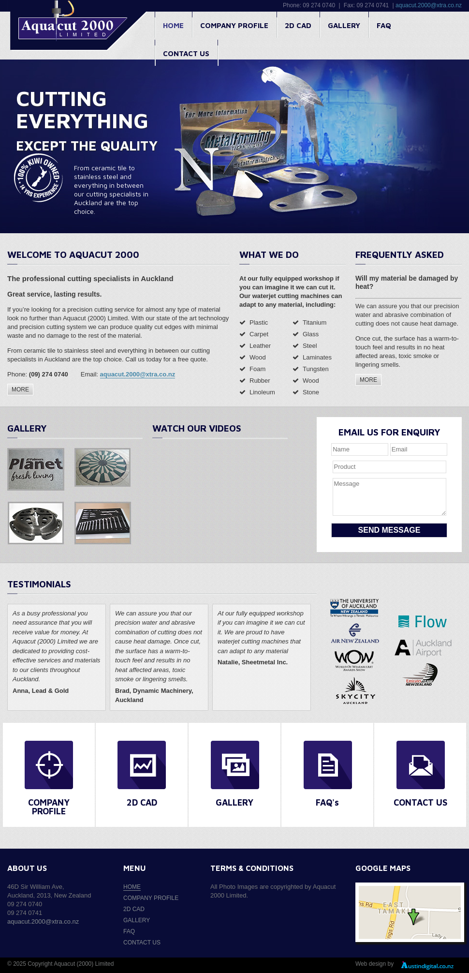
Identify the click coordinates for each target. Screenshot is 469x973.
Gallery (344, 25)
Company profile (234, 25)
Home (173, 25)
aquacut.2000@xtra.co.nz (429, 5)
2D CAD (298, 25)
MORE (20, 389)
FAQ (384, 25)
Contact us (186, 53)
